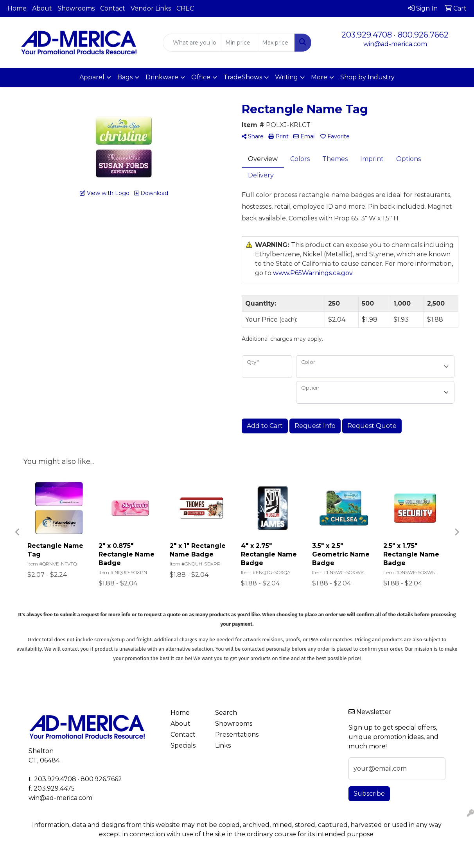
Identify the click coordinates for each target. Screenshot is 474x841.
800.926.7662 (423, 34)
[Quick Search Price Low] (239, 43)
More (319, 77)
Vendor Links (151, 8)
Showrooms (76, 8)
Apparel (91, 77)
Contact (112, 8)
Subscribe (369, 793)
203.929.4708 (366, 34)
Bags (125, 77)
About (42, 8)
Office (200, 77)
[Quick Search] (192, 43)
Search (226, 712)
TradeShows (242, 77)
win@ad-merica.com (395, 44)
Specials (183, 745)
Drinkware (161, 77)
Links (223, 745)
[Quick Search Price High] (276, 43)
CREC (185, 8)
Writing (286, 77)
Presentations (232, 734)
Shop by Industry (367, 77)
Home (17, 8)
